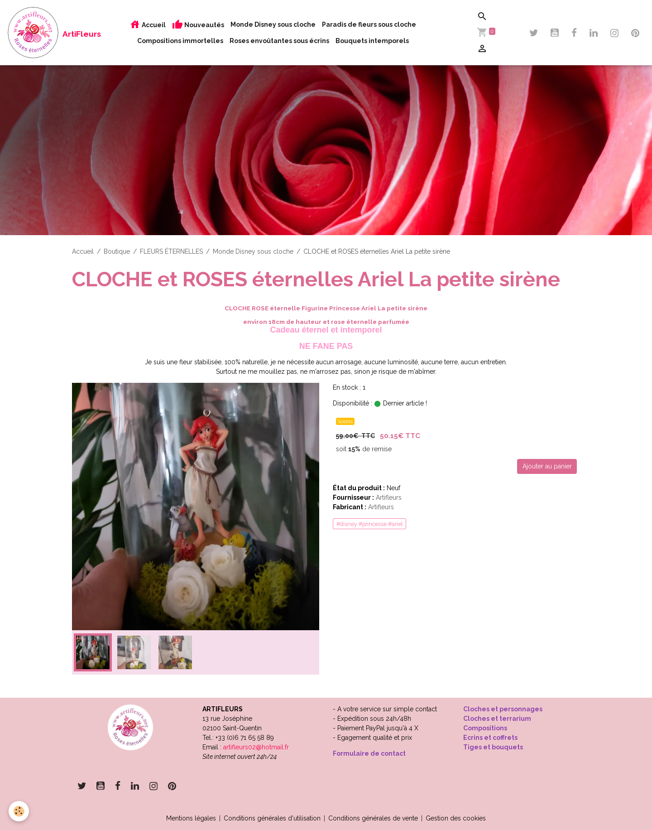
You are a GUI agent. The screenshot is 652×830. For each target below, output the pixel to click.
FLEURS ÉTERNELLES (171, 251)
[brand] (41, 32)
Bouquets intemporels (372, 40)
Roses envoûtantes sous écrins (279, 40)
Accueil (147, 24)
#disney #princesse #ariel (369, 524)
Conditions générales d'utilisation (272, 818)
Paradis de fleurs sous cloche (369, 24)
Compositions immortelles (180, 40)
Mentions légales (191, 818)
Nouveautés (198, 24)
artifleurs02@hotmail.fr (256, 747)
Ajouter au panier (547, 466)
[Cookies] (19, 811)
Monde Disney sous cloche (273, 24)
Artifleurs (389, 497)
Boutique (117, 251)
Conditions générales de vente (373, 818)
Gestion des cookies (456, 818)
